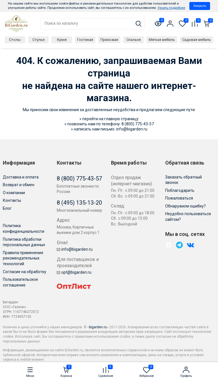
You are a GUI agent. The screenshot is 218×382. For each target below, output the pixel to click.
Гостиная (85, 40)
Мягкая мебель (162, 40)
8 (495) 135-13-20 (79, 202)
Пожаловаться (179, 198)
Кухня (62, 40)
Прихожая (109, 40)
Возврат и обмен (18, 184)
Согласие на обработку (24, 271)
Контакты (12, 200)
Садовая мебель (196, 40)
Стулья (38, 40)
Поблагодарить (179, 190)
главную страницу (121, 119)
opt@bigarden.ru (74, 272)
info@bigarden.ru (131, 129)
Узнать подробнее (171, 8)
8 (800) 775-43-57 (137, 124)
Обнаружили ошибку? (185, 206)
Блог (7, 208)
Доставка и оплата (21, 177)
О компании (14, 192)
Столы (15, 40)
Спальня (133, 40)
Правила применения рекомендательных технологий (23, 258)
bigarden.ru (98, 327)
